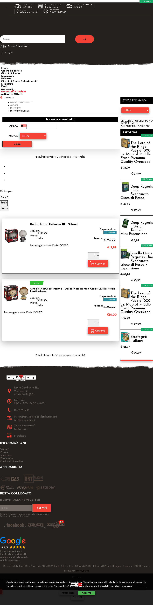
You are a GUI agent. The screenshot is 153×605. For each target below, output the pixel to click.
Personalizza (68, 593)
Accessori (7, 89)
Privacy (4, 452)
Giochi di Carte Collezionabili (19, 81)
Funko (39, 238)
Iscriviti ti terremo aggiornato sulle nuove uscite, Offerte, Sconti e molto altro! (24, 515)
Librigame (7, 76)
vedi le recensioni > (10, 560)
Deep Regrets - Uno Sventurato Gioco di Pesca (136, 192)
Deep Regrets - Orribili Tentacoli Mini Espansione (136, 228)
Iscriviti (41, 507)
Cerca (13, 126)
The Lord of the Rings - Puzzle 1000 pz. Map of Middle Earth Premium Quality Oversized (135, 152)
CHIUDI (77, 598)
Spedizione (6, 455)
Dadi (4, 86)
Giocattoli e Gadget (13, 91)
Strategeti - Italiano (140, 339)
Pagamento (6, 458)
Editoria (6, 78)
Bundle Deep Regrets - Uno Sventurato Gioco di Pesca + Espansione (136, 261)
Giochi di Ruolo (10, 73)
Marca (13, 136)
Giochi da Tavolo (11, 71)
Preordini (130, 132)
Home (5, 68)
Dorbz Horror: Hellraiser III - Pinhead (53, 224)
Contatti (4, 449)
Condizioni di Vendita (11, 461)
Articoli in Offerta (12, 94)
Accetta (86, 593)
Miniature (7, 84)
